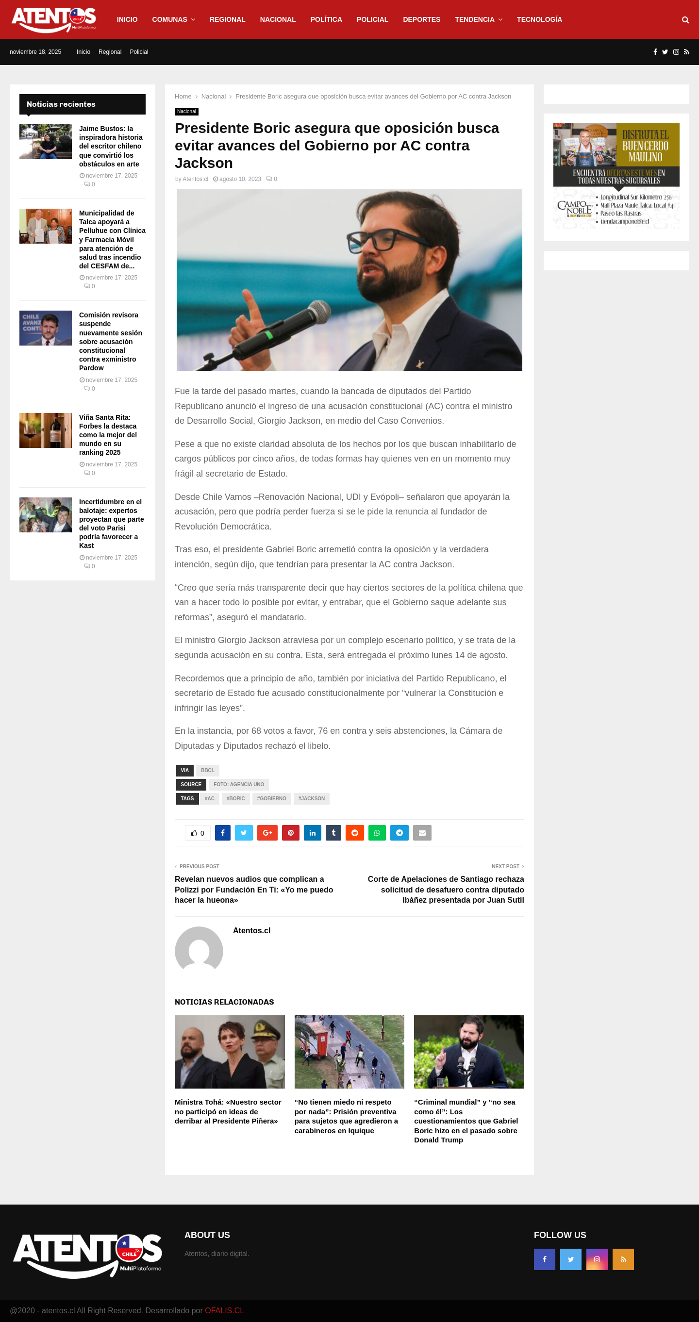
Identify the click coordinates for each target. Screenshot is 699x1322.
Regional (228, 19)
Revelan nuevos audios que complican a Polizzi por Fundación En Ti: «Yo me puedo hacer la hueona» (254, 889)
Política (326, 19)
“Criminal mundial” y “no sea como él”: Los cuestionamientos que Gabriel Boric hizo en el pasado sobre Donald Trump (466, 1121)
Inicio (127, 19)
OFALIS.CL (224, 1310)
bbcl (208, 770)
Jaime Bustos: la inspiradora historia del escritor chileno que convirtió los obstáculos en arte (111, 146)
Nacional (278, 19)
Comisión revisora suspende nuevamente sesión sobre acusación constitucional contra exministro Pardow (110, 341)
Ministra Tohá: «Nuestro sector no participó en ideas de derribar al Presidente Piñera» (228, 1111)
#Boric (236, 798)
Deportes (421, 19)
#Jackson (312, 798)
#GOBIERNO (271, 798)
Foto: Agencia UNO (239, 784)
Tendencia (475, 19)
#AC (210, 798)
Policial (372, 19)
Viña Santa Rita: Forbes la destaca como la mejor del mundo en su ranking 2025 (108, 435)
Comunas (169, 19)
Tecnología (539, 19)
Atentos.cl (195, 179)
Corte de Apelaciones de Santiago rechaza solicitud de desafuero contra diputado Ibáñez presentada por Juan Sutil (446, 889)
